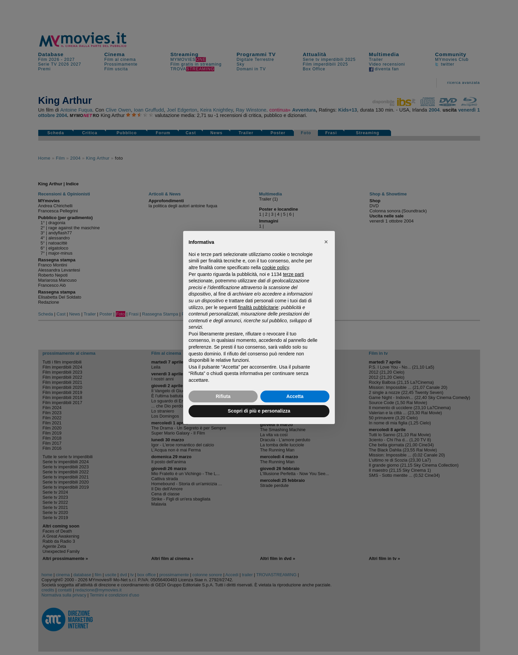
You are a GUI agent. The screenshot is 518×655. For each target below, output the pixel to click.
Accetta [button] (295, 396)
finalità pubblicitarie (258, 307)
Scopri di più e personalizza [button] (259, 411)
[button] (326, 241)
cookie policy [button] (275, 267)
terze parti (293, 274)
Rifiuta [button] (223, 396)
